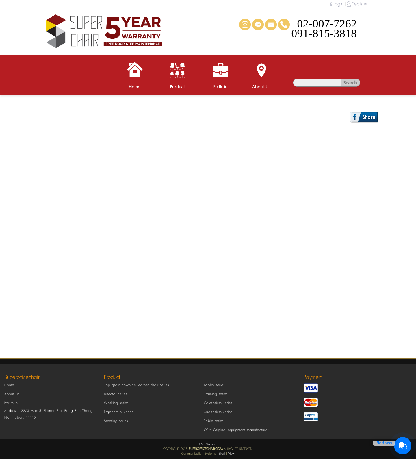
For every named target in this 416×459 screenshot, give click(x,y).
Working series (116, 403)
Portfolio (11, 403)
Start (222, 453)
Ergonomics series (118, 412)
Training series (216, 394)
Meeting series (116, 421)
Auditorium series (218, 412)
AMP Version (207, 444)
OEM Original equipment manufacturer (236, 429)
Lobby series (214, 385)
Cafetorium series (218, 403)
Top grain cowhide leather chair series (136, 385)
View (231, 453)
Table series (214, 421)
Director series (115, 394)
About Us (12, 394)
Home (9, 385)
